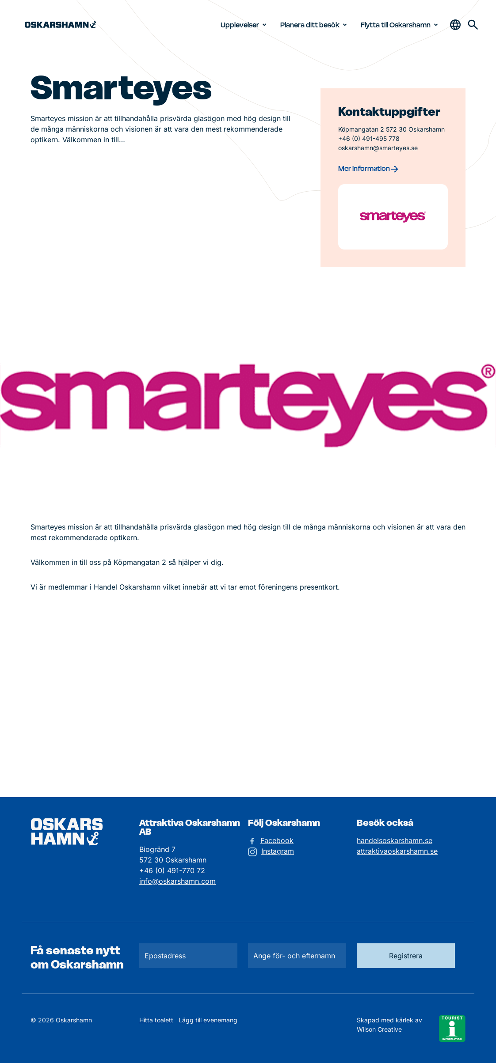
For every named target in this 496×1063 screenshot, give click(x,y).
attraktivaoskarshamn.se (397, 851)
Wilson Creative (379, 1029)
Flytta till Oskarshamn (401, 24)
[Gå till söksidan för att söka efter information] (473, 25)
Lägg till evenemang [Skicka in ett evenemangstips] (208, 1020)
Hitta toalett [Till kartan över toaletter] (156, 1020)
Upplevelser (245, 24)
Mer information (368, 168)
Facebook (277, 840)
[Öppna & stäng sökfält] (455, 25)
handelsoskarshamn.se (394, 840)
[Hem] (60, 24)
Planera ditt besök (315, 24)
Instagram (277, 851)
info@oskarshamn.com (177, 881)
